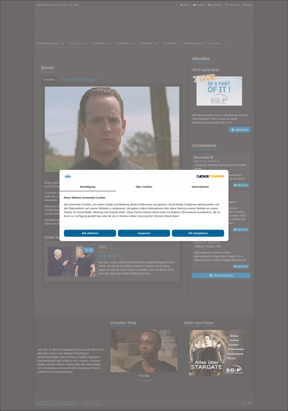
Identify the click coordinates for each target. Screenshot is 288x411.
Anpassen (144, 233)
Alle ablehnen (90, 233)
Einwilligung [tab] (87, 186)
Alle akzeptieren (198, 233)
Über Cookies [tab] (144, 186)
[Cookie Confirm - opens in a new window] (210, 176)
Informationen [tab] (200, 186)
